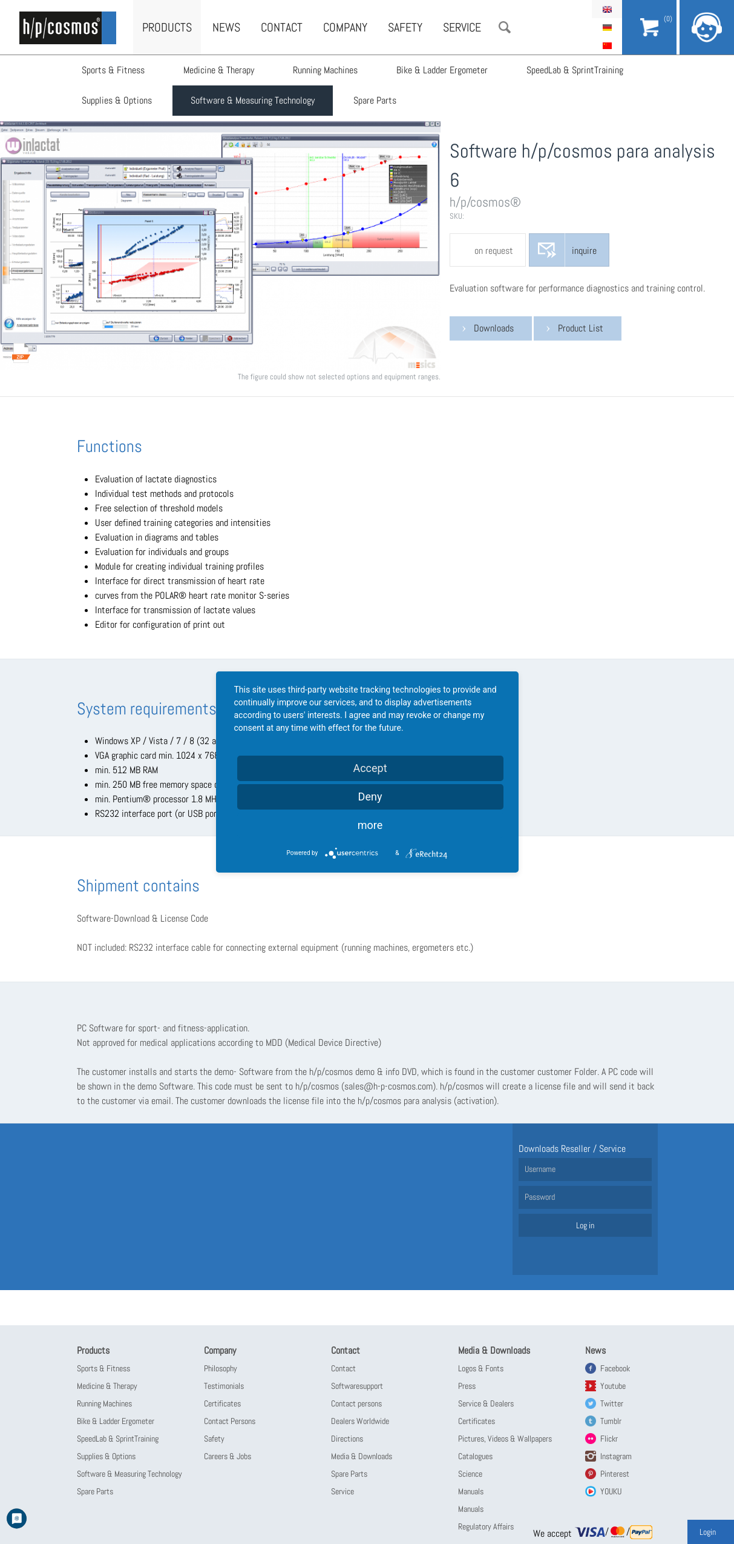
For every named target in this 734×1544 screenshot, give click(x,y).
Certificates (222, 1403)
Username (540, 1168)
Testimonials (224, 1385)
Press (467, 1385)
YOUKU (610, 1491)
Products (167, 27)
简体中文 (607, 45)
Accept (370, 768)
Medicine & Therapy (218, 70)
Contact (282, 27)
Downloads (494, 328)
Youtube (613, 1385)
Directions (347, 1438)
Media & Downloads (361, 1456)
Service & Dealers (486, 1403)
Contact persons (356, 1403)
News (226, 27)
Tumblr (610, 1421)
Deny (370, 796)
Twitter (611, 1403)
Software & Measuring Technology (253, 100)
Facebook (615, 1368)
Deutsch (607, 27)
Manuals (470, 1491)
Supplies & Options (117, 100)
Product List (580, 328)
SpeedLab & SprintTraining (574, 70)
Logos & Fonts (480, 1368)
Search (505, 27)
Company (345, 27)
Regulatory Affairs (486, 1526)
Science (470, 1473)
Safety (405, 27)
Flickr (609, 1438)
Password (540, 1196)
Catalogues (475, 1456)
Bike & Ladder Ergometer (442, 70)
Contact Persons (229, 1421)
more (370, 825)
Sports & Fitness (113, 70)
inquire (584, 250)
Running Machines (325, 70)
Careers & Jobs (227, 1456)
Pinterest (614, 1473)
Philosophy (220, 1368)
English (607, 9)
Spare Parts (374, 100)
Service (462, 27)
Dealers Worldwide (360, 1421)
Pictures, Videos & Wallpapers (505, 1438)
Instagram (616, 1456)
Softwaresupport (357, 1385)
